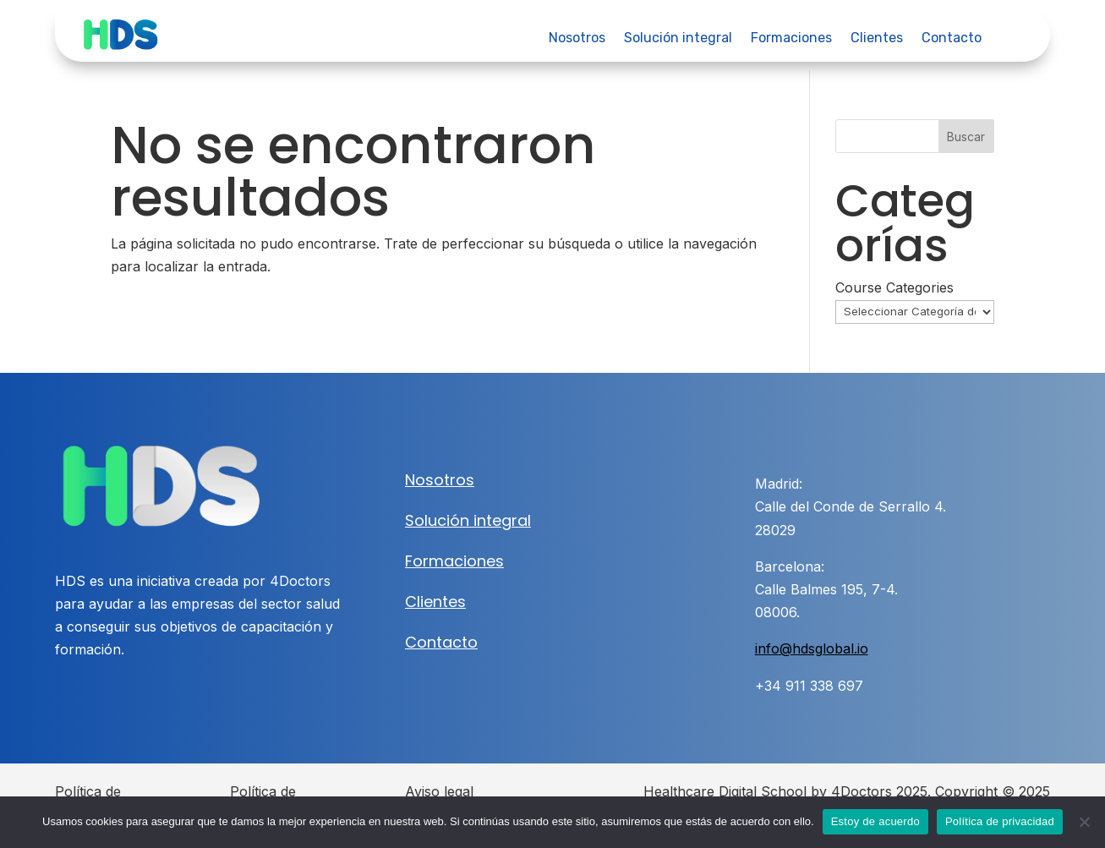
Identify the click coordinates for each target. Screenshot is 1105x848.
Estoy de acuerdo (875, 821)
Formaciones (791, 39)
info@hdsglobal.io (811, 648)
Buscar (966, 136)
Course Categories (894, 287)
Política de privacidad (999, 821)
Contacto (952, 39)
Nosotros (577, 39)
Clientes (877, 39)
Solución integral (678, 39)
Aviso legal (439, 791)
